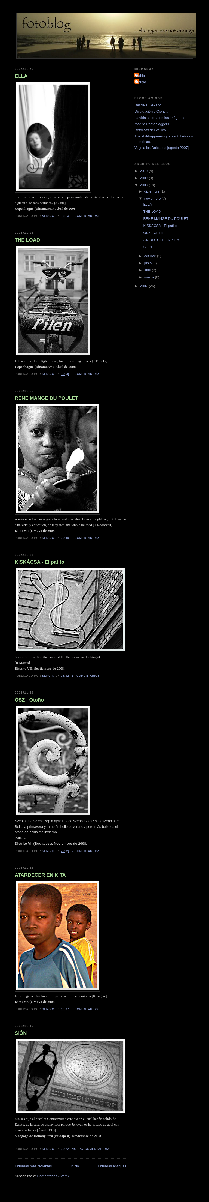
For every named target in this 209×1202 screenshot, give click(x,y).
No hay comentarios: (91, 1148)
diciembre (152, 191)
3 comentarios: (86, 374)
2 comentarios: (86, 215)
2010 (144, 171)
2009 (144, 178)
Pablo (140, 76)
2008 (144, 185)
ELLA (21, 76)
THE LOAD (27, 240)
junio (148, 263)
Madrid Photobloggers (151, 124)
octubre (150, 256)
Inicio (75, 1166)
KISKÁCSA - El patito (39, 562)
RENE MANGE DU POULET (46, 398)
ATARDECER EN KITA (40, 875)
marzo (149, 277)
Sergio (141, 82)
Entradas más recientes (33, 1166)
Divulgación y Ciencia (151, 111)
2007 (144, 286)
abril (148, 270)
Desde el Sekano (147, 105)
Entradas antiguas (112, 1166)
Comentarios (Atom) (53, 1176)
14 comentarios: (87, 675)
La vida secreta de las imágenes (159, 118)
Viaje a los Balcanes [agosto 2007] (161, 148)
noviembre (153, 198)
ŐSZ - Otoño (29, 700)
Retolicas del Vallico (150, 130)
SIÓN (21, 1033)
